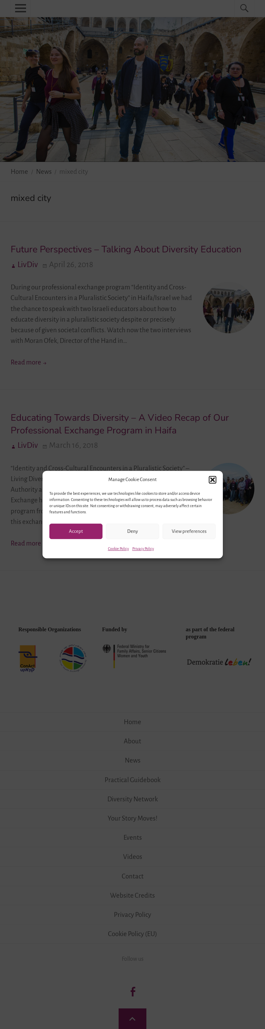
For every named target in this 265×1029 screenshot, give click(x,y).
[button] (212, 479)
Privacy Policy (143, 549)
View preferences (189, 531)
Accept (76, 531)
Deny (132, 531)
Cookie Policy (118, 549)
